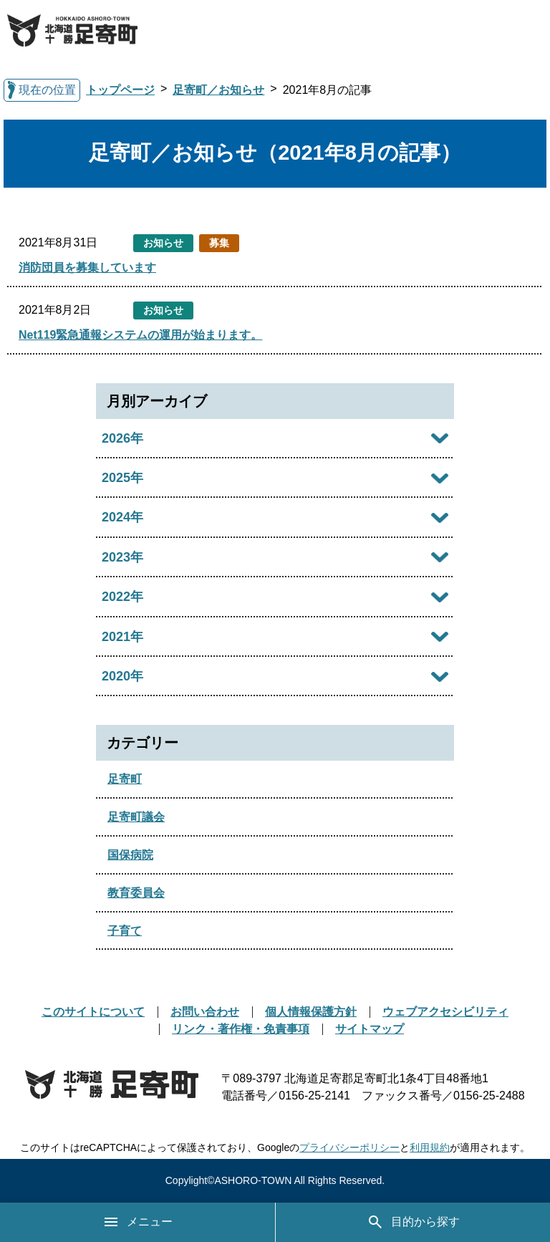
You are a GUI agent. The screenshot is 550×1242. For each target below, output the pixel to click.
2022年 (122, 596)
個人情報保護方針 (311, 1012)
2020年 (122, 676)
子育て (124, 931)
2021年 (122, 637)
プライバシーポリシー (349, 1147)
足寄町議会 (136, 817)
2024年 (122, 517)
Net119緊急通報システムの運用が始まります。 (140, 335)
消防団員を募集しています (87, 267)
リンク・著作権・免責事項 (240, 1029)
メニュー (137, 1222)
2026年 (122, 438)
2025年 (122, 478)
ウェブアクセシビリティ (445, 1012)
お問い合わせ (204, 1012)
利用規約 (430, 1147)
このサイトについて (93, 1012)
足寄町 (124, 779)
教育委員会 (136, 893)
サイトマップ (369, 1029)
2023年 (122, 557)
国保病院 (130, 855)
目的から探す (413, 1222)
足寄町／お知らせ (218, 90)
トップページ (120, 90)
